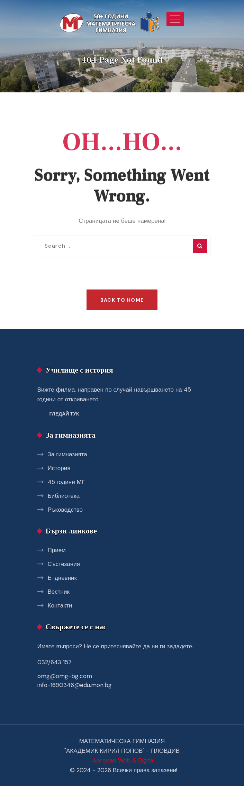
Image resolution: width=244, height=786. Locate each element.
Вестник (59, 591)
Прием (57, 550)
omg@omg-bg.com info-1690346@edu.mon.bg (74, 680)
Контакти (60, 605)
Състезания (64, 564)
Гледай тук (64, 414)
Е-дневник (62, 578)
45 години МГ (66, 482)
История (59, 468)
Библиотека (64, 496)
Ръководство (65, 509)
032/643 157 (54, 662)
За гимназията (67, 454)
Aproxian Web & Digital (123, 760)
